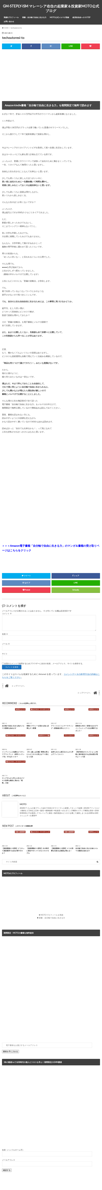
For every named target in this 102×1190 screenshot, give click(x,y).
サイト (5, 654)
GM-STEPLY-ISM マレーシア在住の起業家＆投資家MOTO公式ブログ (51, 8)
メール (6, 644)
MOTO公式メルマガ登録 (59, 17)
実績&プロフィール (11, 17)
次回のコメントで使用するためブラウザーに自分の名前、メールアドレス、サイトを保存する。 (44, 663)
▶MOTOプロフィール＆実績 (51, 915)
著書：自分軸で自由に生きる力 (34, 17)
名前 (5, 634)
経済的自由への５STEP (81, 17)
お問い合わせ (9, 21)
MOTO (23, 804)
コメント (7, 614)
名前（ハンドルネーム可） (13, 1150)
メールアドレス (8, 1160)
